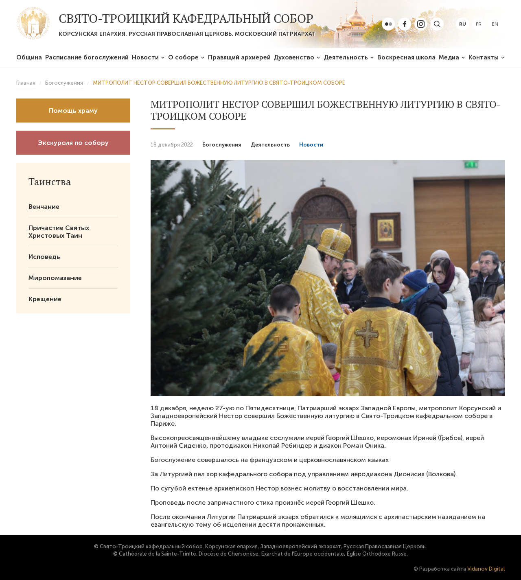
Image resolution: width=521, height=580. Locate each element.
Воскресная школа (406, 57)
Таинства (49, 181)
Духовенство (294, 57)
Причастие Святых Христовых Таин (58, 231)
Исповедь (44, 256)
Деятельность (346, 57)
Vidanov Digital (486, 569)
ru (462, 24)
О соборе (183, 57)
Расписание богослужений (87, 57)
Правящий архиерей (239, 57)
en (495, 24)
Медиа (449, 57)
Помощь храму (73, 110)
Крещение (44, 299)
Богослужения (221, 145)
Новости (145, 57)
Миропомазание (55, 278)
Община (29, 57)
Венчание (43, 206)
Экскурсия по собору (73, 143)
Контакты (483, 57)
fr (479, 24)
